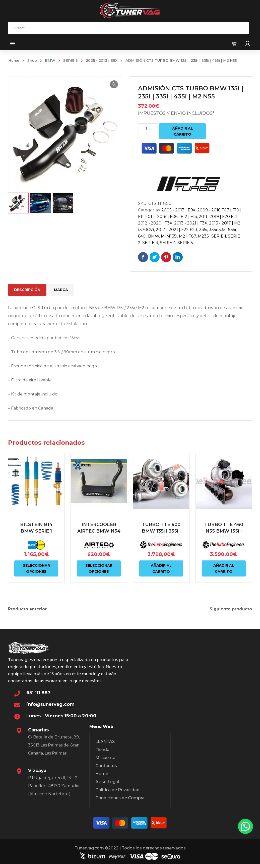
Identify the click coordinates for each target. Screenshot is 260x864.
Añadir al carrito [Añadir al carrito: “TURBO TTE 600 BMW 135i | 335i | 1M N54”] (161, 568)
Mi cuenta (105, 757)
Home (13, 60)
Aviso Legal (107, 781)
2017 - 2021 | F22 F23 (176, 229)
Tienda (102, 748)
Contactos (106, 765)
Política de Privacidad (117, 789)
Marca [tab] (61, 289)
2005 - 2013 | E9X (101, 60)
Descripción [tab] (27, 289)
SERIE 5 (185, 242)
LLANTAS (105, 740)
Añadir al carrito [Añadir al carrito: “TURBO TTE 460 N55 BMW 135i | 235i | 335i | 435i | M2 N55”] (223, 568)
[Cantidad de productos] (148, 128)
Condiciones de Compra (120, 797)
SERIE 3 (70, 60)
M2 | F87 (187, 236)
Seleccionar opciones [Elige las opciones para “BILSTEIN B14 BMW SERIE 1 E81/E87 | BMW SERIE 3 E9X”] (36, 568)
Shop (32, 60)
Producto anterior (27, 609)
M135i (171, 236)
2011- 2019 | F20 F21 (218, 216)
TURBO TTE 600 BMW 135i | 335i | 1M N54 (161, 531)
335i (203, 229)
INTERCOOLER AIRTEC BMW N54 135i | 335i (98, 531)
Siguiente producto (231, 609)
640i (142, 236)
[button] (114, 84)
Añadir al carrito (182, 131)
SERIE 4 (168, 242)
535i (222, 229)
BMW (50, 60)
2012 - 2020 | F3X (155, 223)
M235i (204, 236)
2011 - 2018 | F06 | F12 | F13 (171, 216)
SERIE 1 (218, 236)
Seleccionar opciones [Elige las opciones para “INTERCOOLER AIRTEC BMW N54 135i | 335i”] (98, 568)
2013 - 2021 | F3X (190, 223)
